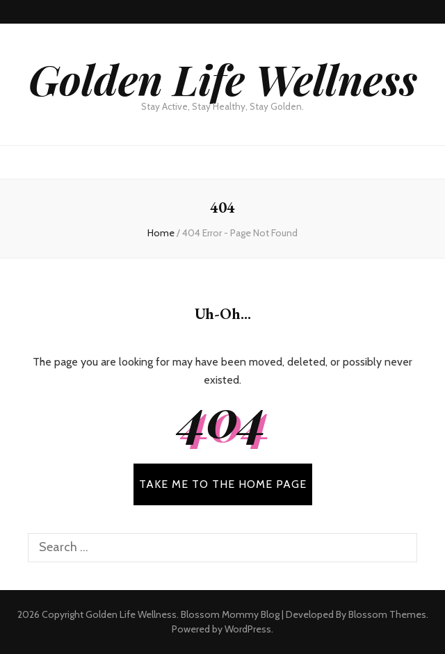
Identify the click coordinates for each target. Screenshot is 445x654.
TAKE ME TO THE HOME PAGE (223, 484)
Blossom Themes (387, 614)
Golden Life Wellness (223, 78)
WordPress (248, 629)
